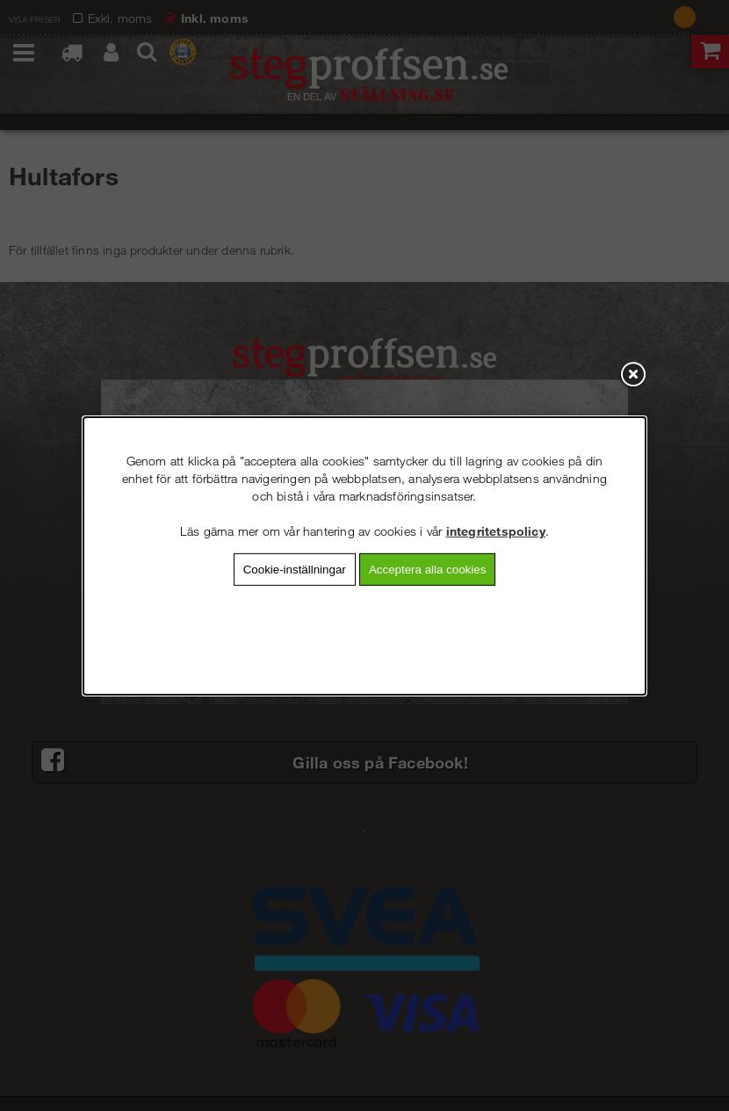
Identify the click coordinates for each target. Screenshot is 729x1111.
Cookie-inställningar (294, 568)
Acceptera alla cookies (427, 568)
